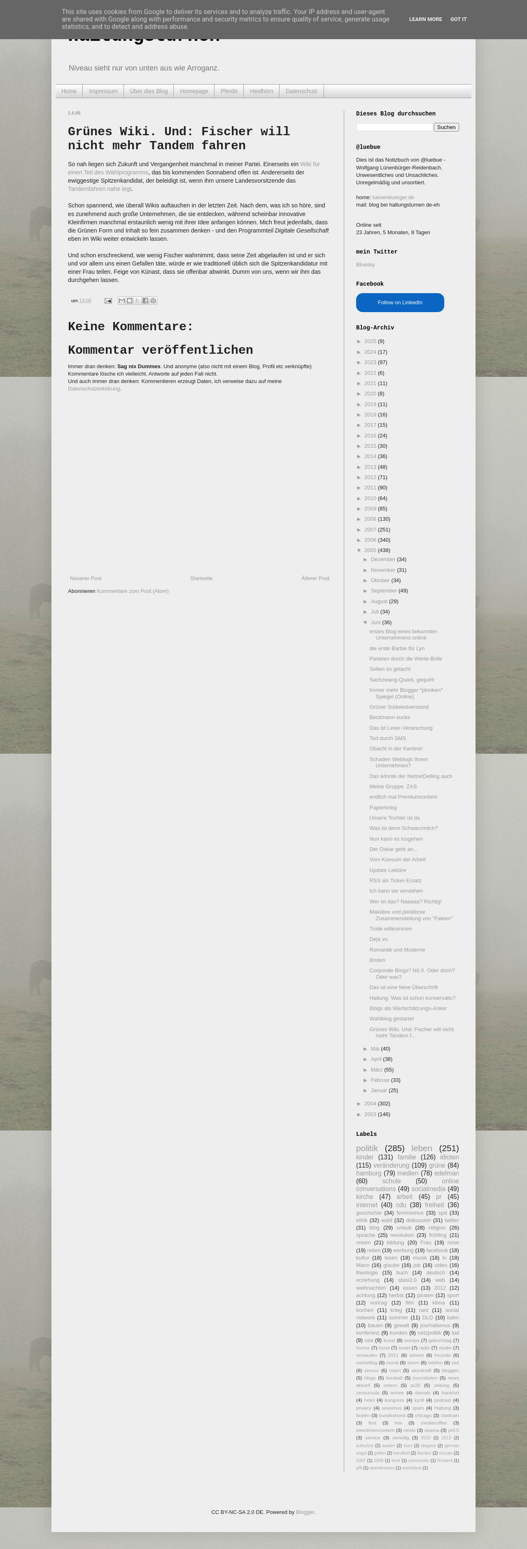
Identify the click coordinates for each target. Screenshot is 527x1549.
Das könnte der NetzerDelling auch (410, 776)
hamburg (369, 1173)
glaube (391, 1265)
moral (392, 1362)
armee (397, 1392)
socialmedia (428, 1188)
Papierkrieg (382, 807)
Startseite (201, 578)
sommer (398, 1317)
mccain (445, 1453)
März (378, 1070)
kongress (394, 1400)
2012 (371, 477)
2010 (371, 498)
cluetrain (450, 1415)
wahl (386, 1220)
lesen (391, 1258)
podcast (442, 1400)
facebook (437, 1250)
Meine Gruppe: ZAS (393, 786)
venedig (400, 1437)
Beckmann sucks (389, 717)
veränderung (391, 1165)
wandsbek (412, 1468)
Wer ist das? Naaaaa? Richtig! (405, 901)
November (384, 570)
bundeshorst (392, 1415)
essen (410, 1288)
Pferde (229, 91)
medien (407, 1173)
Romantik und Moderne (397, 950)
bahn (453, 1317)
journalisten (425, 1377)
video (440, 1265)
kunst (389, 1340)
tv (445, 1258)
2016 (371, 435)
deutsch (435, 1272)
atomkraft (421, 1370)
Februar (381, 1080)
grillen (380, 1453)
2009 (371, 508)
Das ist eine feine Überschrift (403, 987)
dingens (428, 1445)
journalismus (435, 1325)
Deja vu (378, 939)
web (440, 1280)
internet (367, 1204)
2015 (371, 446)
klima (438, 1303)
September (385, 591)
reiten (374, 1250)
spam (418, 1407)
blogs (370, 1377)
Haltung (442, 1407)
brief (396, 1460)
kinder (364, 1157)
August (380, 601)
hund (384, 1347)
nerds (409, 1430)
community (418, 1460)
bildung (395, 1242)
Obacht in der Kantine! (395, 748)
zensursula (368, 1392)
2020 (371, 393)
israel (404, 1347)
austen (388, 1445)
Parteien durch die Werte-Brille (405, 659)
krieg (396, 1310)
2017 (371, 425)
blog (374, 1228)
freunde (442, 1355)
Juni (376, 622)
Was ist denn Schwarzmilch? (403, 828)
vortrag (378, 1303)
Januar (380, 1090)
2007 (371, 530)
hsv (398, 1422)
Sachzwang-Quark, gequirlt (401, 680)
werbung (403, 1250)
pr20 (415, 1385)
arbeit (404, 1196)
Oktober (381, 580)
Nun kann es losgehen (395, 839)
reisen (363, 1242)
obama (431, 1430)
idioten (449, 1157)
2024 (371, 352)
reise (453, 1242)
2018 (371, 414)
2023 (371, 362)
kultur (362, 1258)
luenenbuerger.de (393, 197)
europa (411, 1340)
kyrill (419, 1400)
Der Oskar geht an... (393, 849)
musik (420, 1258)
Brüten (377, 960)
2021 (371, 383)
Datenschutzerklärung (94, 388)
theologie (367, 1272)
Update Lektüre (387, 870)
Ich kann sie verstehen (396, 891)
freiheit (434, 1204)
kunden (399, 1333)
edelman (446, 1173)
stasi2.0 (407, 1280)
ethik (361, 1220)
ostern (390, 1385)
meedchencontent (375, 1430)
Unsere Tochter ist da (394, 818)
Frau (425, 1242)
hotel (369, 1400)
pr (439, 1196)
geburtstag (440, 1340)
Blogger (305, 1512)
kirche (364, 1196)
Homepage (194, 91)
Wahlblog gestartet (391, 1018)
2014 (371, 456)
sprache (365, 1235)
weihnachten (371, 1288)
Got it (458, 19)
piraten (425, 1295)
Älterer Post (315, 578)
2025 (371, 341)
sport (453, 1295)
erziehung (368, 1280)
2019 (371, 404)
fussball (394, 1377)
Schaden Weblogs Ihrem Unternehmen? (398, 762)
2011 (371, 487)
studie (445, 1347)
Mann (363, 1265)
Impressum (103, 91)
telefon (435, 1362)
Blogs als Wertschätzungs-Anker (408, 1008)
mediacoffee (434, 1422)
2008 (371, 519)
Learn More (425, 19)
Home (69, 91)
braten (363, 1415)
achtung (365, 1295)
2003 (371, 1114)
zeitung (442, 1385)
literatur (424, 1453)
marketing (366, 1362)
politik (367, 1148)
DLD (427, 1317)
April (377, 1059)
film (410, 1303)
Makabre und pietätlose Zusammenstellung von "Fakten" (410, 915)
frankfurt (450, 1392)
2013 (371, 467)
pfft (359, 1468)
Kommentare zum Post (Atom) (133, 591)
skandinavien (382, 1468)
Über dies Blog (149, 91)
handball (401, 1453)
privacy (363, 1407)
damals (423, 1392)
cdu (401, 1204)
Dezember (384, 559)
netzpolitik (429, 1333)
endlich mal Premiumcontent (403, 797)
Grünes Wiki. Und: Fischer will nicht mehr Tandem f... (411, 1032)
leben (421, 1148)
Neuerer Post (86, 578)
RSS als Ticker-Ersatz (395, 880)
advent (416, 1355)
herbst (396, 1295)
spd (442, 1213)
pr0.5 (453, 1430)
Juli (375, 612)
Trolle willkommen (390, 929)
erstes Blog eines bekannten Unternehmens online (403, 634)
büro (407, 1445)
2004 (371, 1103)
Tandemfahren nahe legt (99, 189)
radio (424, 1347)
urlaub (403, 1228)
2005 (371, 550)
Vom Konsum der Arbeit (397, 859)
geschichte (369, 1213)
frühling (438, 1235)
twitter (452, 1220)
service (372, 1437)
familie (407, 1157)
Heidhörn (261, 91)
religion (437, 1228)
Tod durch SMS (387, 738)
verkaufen (366, 1355)
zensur (371, 1370)
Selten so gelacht (389, 669)
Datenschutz (302, 91)
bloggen (450, 1370)
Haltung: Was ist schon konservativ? (412, 998)
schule (391, 1181)
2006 (371, 540)
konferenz (368, 1333)
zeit (455, 1362)
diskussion (418, 1220)
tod (455, 1333)
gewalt (401, 1325)
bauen (375, 1325)
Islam (395, 1370)
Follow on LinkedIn (400, 302)
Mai (376, 1049)
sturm (413, 1362)
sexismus (392, 1407)
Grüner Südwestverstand (399, 707)
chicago (423, 1415)
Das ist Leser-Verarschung (400, 728)
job (416, 1265)
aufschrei (364, 1445)
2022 (371, 373)
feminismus (410, 1213)
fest (372, 1422)
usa (368, 1340)
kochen (364, 1310)
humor (363, 1347)
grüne (437, 1165)
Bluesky (365, 264)
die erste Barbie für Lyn (396, 648)
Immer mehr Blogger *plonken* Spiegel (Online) (406, 693)
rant (423, 1310)
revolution (402, 1235)
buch (402, 1272)
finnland (444, 1460)
